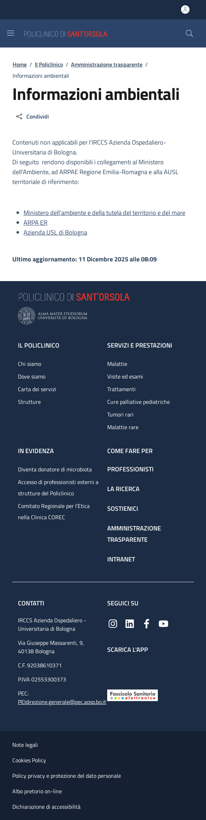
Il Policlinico (49, 64)
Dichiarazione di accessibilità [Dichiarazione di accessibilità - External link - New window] (46, 806)
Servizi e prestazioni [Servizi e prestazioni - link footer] (139, 345)
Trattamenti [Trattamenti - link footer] (121, 389)
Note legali (25, 744)
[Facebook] (146, 623)
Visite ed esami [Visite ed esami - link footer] (125, 376)
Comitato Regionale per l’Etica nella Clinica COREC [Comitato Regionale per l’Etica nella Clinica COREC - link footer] (54, 511)
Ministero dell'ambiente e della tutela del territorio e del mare (104, 212)
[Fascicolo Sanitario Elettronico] (132, 694)
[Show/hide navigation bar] (10, 33)
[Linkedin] (129, 623)
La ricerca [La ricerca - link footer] (123, 489)
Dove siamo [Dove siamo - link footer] (31, 376)
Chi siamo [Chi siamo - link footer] (29, 364)
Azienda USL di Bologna (55, 232)
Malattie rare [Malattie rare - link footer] (123, 427)
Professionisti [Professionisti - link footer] (130, 469)
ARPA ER (35, 222)
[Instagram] (112, 623)
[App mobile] (112, 669)
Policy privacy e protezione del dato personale (66, 775)
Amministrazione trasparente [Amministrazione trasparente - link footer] (134, 533)
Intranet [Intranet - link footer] (121, 559)
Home (20, 64)
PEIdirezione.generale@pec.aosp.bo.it (62, 702)
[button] (189, 33)
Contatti (32, 603)
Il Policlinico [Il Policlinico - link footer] (38, 345)
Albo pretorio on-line (37, 791)
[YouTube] (163, 623)
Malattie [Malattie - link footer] (117, 364)
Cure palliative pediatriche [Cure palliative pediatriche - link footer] (138, 402)
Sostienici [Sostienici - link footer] (122, 508)
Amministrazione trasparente (106, 64)
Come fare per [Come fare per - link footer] (130, 451)
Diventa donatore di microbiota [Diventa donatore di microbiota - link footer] (55, 469)
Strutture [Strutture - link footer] (29, 402)
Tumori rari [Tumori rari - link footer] (120, 414)
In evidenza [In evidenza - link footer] (36, 451)
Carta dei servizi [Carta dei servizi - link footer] (37, 389)
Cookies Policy (29, 760)
